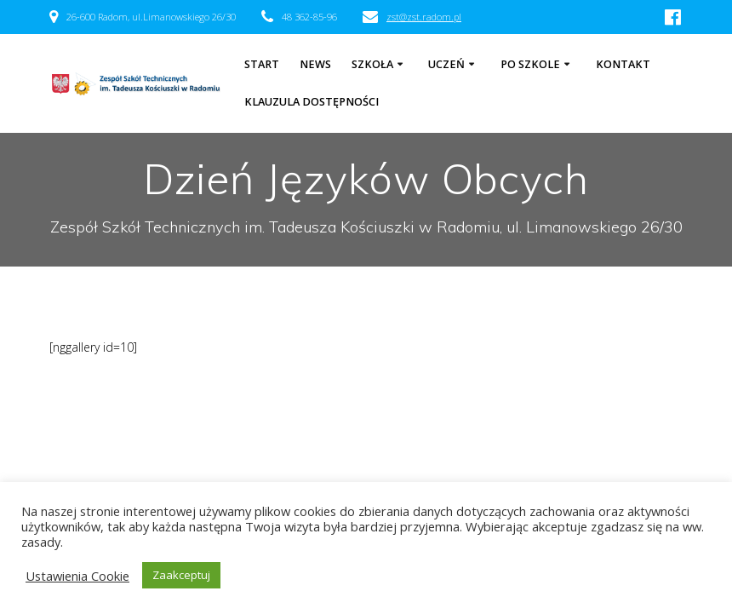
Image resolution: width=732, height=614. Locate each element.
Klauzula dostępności (311, 102)
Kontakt (623, 64)
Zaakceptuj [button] (181, 574)
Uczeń (446, 64)
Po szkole (530, 64)
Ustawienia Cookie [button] (77, 575)
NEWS (315, 64)
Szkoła (372, 64)
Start (261, 64)
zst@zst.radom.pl (423, 16)
